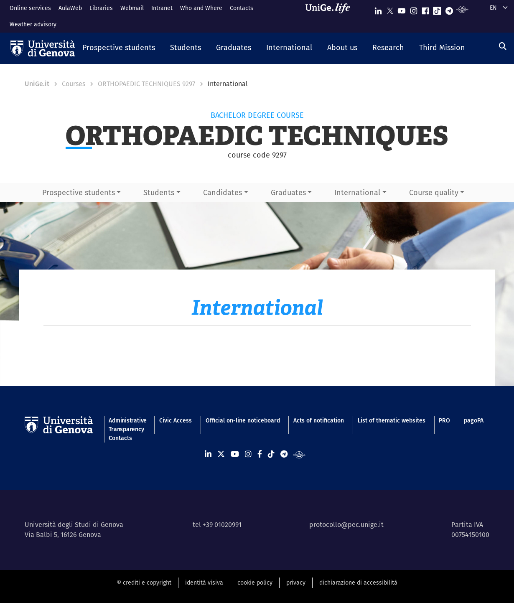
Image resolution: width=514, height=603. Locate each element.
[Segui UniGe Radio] (462, 9)
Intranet (162, 8)
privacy (295, 582)
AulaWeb (70, 8)
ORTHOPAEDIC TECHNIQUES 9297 (146, 84)
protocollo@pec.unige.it (346, 524)
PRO (444, 420)
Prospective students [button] (78, 192)
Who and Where (201, 8)
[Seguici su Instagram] (413, 9)
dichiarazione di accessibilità (358, 582)
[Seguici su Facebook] (425, 9)
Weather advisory (33, 24)
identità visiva (204, 582)
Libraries (101, 8)
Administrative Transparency (127, 424)
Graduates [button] (288, 192)
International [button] (357, 192)
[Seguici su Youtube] (401, 9)
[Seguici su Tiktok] (437, 9)
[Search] (502, 46)
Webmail (132, 8)
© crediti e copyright (144, 582)
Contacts (241, 8)
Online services (30, 8)
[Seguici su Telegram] (449, 9)
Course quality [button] (433, 192)
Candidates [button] (222, 192)
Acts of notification (318, 420)
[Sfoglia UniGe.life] (330, 16)
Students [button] (158, 192)
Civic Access (175, 420)
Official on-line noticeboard (243, 420)
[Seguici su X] (389, 9)
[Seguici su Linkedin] (378, 9)
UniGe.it (37, 84)
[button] (119, 48)
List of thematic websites (391, 420)
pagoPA (473, 420)
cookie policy (254, 582)
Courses (73, 84)
